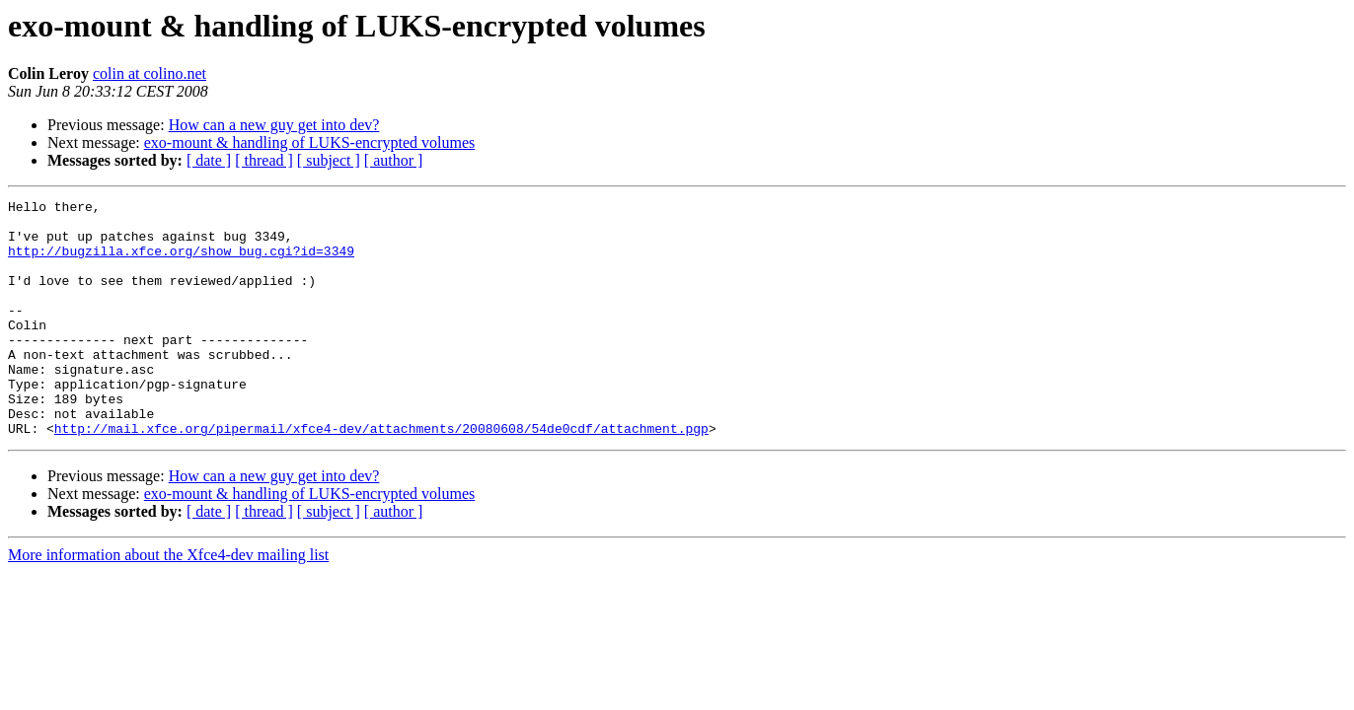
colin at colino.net (149, 73)
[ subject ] (328, 160)
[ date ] (209, 160)
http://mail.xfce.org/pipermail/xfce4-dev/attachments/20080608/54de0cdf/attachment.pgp (381, 475)
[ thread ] (264, 160)
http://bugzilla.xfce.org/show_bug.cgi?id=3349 (181, 262)
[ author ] (393, 160)
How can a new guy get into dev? (274, 124)
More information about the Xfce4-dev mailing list (168, 602)
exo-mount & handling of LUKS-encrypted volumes (310, 142)
